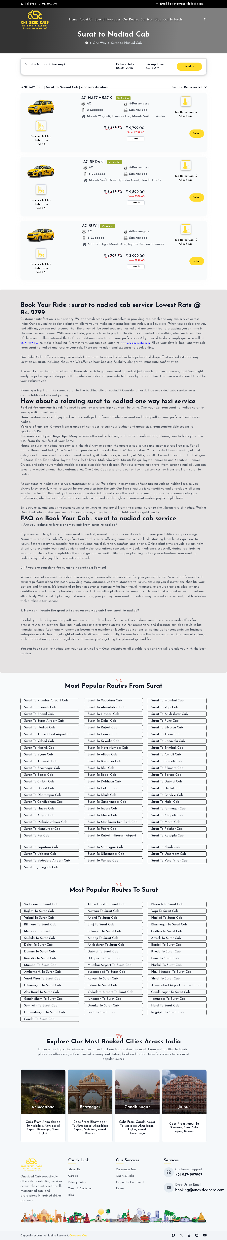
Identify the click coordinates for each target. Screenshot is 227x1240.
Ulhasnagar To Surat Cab (42, 985)
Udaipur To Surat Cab (104, 958)
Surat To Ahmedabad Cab (106, 707)
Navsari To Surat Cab (103, 911)
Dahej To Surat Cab (38, 944)
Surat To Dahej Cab (102, 720)
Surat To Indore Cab (102, 808)
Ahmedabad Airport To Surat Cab (176, 985)
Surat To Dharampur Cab (42, 795)
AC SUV (89, 226)
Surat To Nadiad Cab (39, 727)
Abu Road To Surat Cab (41, 992)
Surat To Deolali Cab (166, 788)
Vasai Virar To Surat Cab (42, 978)
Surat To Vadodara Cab (105, 700)
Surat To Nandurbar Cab (42, 829)
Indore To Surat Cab (102, 985)
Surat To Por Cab (36, 835)
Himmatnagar (142, 1133)
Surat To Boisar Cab (38, 774)
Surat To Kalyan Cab (39, 815)
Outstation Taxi (127, 1169)
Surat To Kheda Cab (102, 815)
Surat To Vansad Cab (103, 860)
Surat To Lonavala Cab (168, 741)
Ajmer (177, 1131)
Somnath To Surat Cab (40, 1005)
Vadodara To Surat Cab (41, 904)
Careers (73, 1175)
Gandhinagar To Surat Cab (170, 992)
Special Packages (107, 19)
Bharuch (90, 1135)
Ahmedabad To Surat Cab (106, 904)
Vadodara (44, 1123)
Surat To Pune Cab (165, 720)
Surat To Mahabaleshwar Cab (45, 822)
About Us (86, 19)
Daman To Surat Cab (39, 951)
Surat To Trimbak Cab (167, 747)
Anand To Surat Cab (102, 917)
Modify (189, 66)
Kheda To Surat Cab (166, 951)
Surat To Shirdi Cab (165, 847)
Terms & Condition (81, 1188)
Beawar (189, 1131)
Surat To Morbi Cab (165, 822)
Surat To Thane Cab (165, 734)
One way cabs (126, 1175)
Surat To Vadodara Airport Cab (47, 860)
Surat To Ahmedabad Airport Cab (48, 734)
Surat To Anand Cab (39, 714)
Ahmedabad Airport (42, 1127)
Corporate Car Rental (132, 1182)
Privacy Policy (78, 1182)
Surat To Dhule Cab (102, 795)
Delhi (196, 1127)
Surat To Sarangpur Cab (105, 847)
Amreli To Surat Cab (166, 938)
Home (73, 19)
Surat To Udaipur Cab (40, 854)
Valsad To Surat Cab (39, 917)
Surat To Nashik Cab (39, 747)
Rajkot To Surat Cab (39, 911)
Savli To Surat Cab (101, 1012)
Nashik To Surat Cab (166, 965)
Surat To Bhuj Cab (101, 768)
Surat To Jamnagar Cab (168, 808)
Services (147, 19)
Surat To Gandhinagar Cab (107, 801)
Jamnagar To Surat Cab (168, 998)
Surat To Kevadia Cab (103, 741)
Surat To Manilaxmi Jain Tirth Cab (112, 822)
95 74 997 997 (30, 343)
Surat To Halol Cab (165, 801)
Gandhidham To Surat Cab (43, 998)
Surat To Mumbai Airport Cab (46, 700)
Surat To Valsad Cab (39, 741)
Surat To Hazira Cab (39, 808)
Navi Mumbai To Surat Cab (171, 971)
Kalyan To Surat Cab (103, 978)
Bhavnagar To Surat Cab (169, 924)
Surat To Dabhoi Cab (166, 781)
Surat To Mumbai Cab (167, 700)
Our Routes (130, 19)
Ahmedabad (92, 1123)
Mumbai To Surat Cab (40, 965)
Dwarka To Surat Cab (103, 1005)
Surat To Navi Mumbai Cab (108, 747)
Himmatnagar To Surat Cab (44, 1012)
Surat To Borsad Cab (166, 774)
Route (120, 1188)
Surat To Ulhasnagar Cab (106, 854)
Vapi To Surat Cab (164, 911)
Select (197, 133)
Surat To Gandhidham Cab (43, 801)
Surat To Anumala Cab (40, 761)
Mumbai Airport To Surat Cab (110, 965)
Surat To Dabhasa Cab (104, 781)
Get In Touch (172, 19)
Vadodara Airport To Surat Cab (110, 992)
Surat (52, 1131)
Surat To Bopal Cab (102, 774)
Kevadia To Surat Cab (40, 958)
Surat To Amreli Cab (166, 754)
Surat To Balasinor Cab (104, 761)
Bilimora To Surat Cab (40, 924)
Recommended (187, 87)
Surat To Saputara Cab (41, 847)
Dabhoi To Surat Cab (103, 951)
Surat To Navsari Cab (103, 714)
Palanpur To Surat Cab (104, 931)
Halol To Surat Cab (165, 1005)
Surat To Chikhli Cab (39, 781)
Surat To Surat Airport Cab (44, 720)
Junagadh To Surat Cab (105, 998)
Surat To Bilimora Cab (167, 768)
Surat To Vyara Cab (38, 754)
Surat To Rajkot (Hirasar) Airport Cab (112, 838)
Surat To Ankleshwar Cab (169, 714)
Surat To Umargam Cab (168, 854)
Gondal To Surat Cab (39, 1019)
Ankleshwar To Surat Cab (106, 944)
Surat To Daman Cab (103, 734)
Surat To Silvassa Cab (167, 727)
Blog (158, 19)
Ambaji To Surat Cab (103, 938)
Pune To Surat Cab (165, 958)
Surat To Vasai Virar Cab (169, 860)
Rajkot (43, 1135)
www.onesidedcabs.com (138, 343)
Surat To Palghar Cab (167, 829)
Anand (98, 1131)
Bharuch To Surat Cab (167, 904)
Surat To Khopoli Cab (167, 815)
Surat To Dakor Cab (102, 788)
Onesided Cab (78, 1235)
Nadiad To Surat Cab (166, 917)
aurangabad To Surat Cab (106, 971)
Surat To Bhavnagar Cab (42, 768)
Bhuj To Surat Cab (101, 924)
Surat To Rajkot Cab (102, 727)
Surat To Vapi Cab (164, 707)
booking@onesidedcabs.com (186, 3)
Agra (187, 1127)
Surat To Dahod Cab (39, 788)
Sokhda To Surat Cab (39, 938)
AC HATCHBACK (96, 98)
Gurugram (175, 1127)
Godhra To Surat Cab (166, 931)
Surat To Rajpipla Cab (167, 835)
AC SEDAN (93, 162)
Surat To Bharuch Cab (40, 707)
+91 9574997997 (47, 3)
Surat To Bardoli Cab (166, 761)
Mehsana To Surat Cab (40, 931)
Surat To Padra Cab (102, 829)
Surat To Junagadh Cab (41, 867)
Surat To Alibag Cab (102, 754)
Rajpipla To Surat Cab (167, 1012)
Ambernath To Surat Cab (42, 971)
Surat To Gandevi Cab (167, 795)
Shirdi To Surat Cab (165, 978)
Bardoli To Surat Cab (166, 944)
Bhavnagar (38, 1131)
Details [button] (135, 139)
